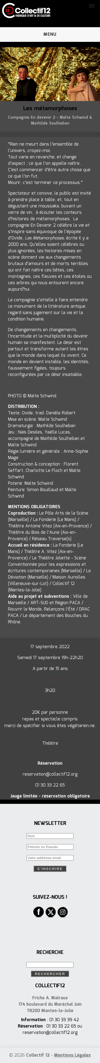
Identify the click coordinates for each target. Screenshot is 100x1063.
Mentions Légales (72, 1055)
